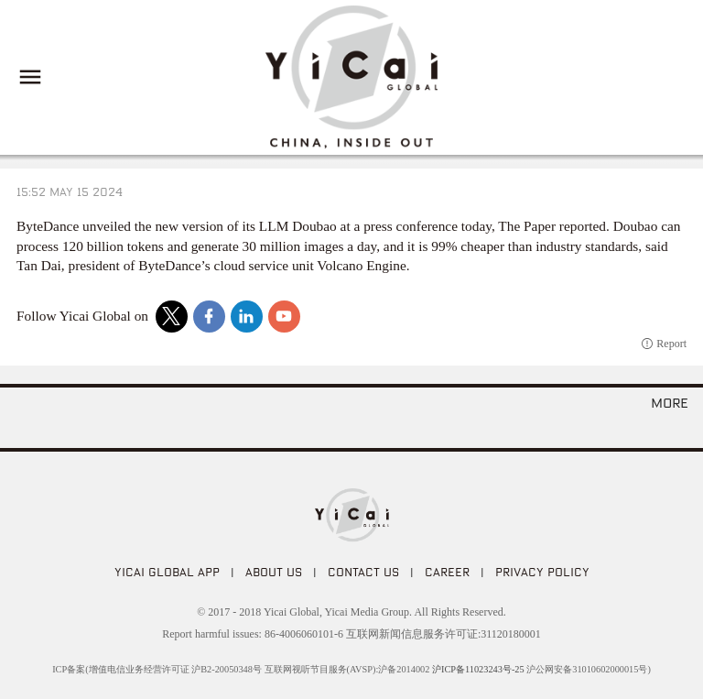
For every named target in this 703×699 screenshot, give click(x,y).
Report (671, 343)
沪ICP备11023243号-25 (478, 669)
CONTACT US (363, 571)
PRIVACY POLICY (542, 571)
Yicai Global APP (167, 571)
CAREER (447, 571)
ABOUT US (273, 571)
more (669, 402)
